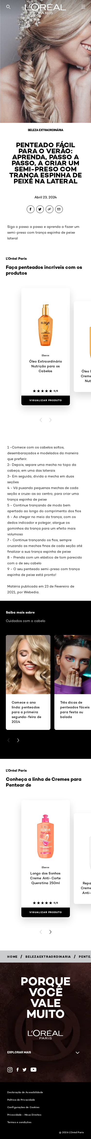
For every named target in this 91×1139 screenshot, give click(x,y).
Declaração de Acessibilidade (25, 1092)
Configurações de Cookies (23, 1107)
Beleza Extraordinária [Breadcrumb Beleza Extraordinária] (45, 130)
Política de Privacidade (21, 1099)
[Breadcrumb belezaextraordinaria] (48, 956)
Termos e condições (19, 1122)
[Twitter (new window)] (25, 1070)
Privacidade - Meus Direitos (24, 1114)
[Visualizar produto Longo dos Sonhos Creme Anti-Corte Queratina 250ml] (45, 912)
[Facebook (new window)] (18, 1070)
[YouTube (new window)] (33, 1070)
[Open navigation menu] (83, 7)
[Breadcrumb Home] (12, 956)
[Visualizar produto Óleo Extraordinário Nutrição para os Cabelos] (45, 400)
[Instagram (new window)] (10, 1069)
